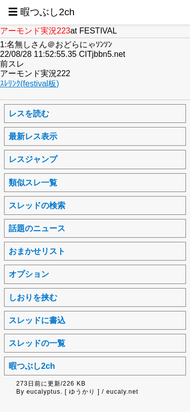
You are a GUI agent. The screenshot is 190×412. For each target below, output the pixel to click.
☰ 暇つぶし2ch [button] (41, 12)
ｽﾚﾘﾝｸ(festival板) (29, 83)
